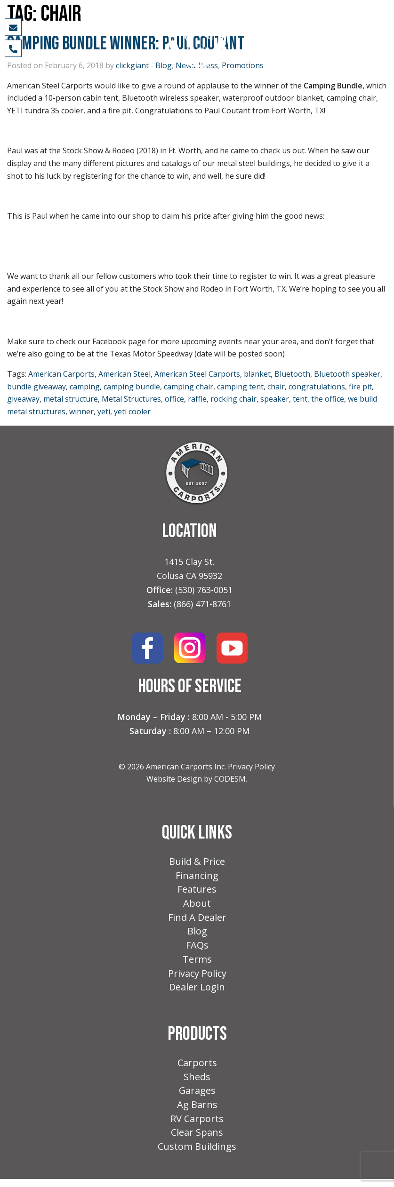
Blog (197, 934)
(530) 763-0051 (204, 589)
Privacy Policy (251, 766)
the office (327, 399)
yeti (103, 411)
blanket (257, 374)
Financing (197, 876)
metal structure (70, 399)
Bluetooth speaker (347, 374)
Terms (197, 963)
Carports (197, 1068)
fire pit (360, 386)
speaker (274, 399)
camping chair (188, 386)
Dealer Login (197, 991)
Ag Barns (197, 1111)
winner (81, 411)
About (197, 905)
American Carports (61, 374)
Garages (197, 1096)
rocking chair (233, 399)
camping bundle (132, 386)
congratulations (317, 386)
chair (276, 386)
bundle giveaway (36, 386)
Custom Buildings (197, 1154)
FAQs (197, 948)
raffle (197, 399)
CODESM (230, 779)
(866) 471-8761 (202, 603)
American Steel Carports (197, 374)
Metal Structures (131, 399)
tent (300, 399)
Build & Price (197, 862)
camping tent (240, 386)
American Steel (124, 374)
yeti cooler (132, 411)
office (174, 399)
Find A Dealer (197, 920)
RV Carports (197, 1126)
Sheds (197, 1082)
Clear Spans (197, 1140)
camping (85, 386)
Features (197, 890)
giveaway (23, 399)
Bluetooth (292, 374)
